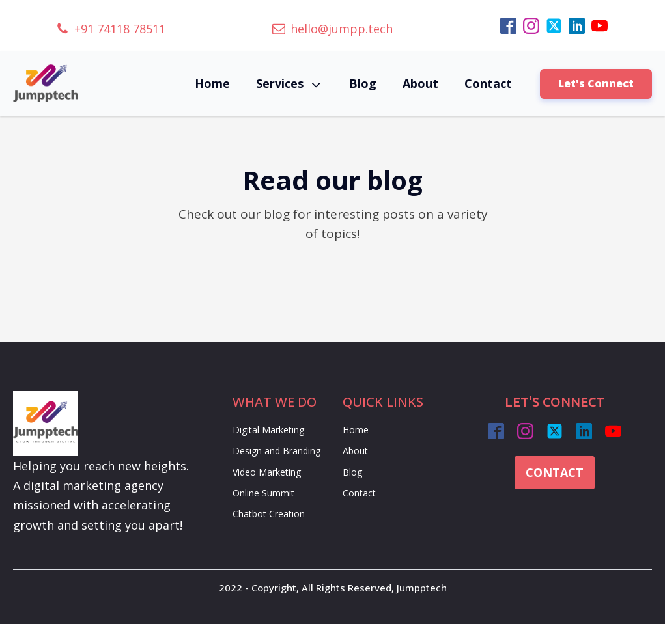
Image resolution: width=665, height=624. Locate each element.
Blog (362, 83)
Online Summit (263, 493)
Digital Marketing (268, 430)
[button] (110, 29)
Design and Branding (276, 450)
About (420, 83)
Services (289, 83)
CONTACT (555, 472)
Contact (488, 83)
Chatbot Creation (269, 514)
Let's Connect (596, 83)
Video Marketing (267, 472)
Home (212, 83)
